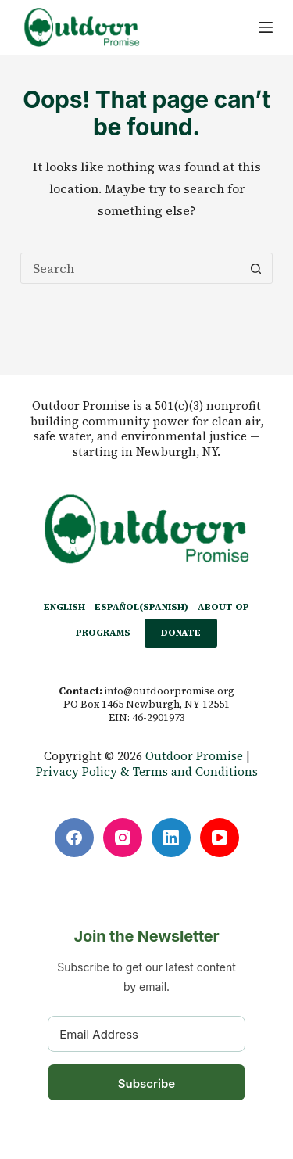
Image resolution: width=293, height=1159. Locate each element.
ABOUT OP (223, 607)
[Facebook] (74, 837)
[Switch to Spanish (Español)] (141, 607)
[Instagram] (122, 837)
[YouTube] (219, 837)
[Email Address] (146, 1034)
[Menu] (266, 27)
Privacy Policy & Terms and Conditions (147, 771)
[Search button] (256, 268)
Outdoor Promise (194, 756)
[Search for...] (131, 268)
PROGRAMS (103, 632)
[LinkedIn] (171, 837)
